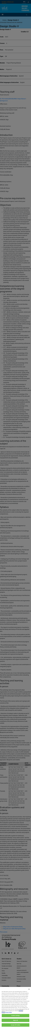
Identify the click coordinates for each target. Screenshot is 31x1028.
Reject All (15, 1023)
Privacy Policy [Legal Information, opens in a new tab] (8, 1015)
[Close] (29, 992)
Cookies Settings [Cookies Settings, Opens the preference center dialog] (15, 1018)
